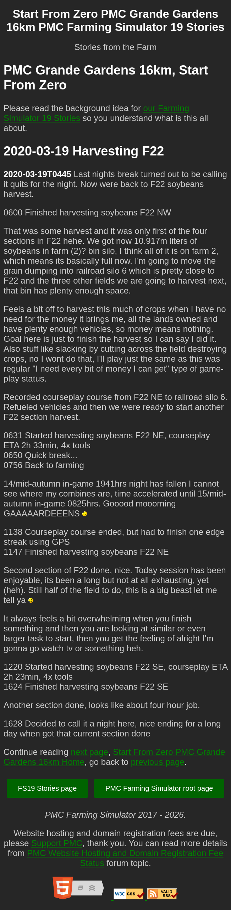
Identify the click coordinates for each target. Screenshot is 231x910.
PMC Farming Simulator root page (159, 788)
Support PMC (56, 843)
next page (89, 752)
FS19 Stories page (47, 788)
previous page (158, 762)
